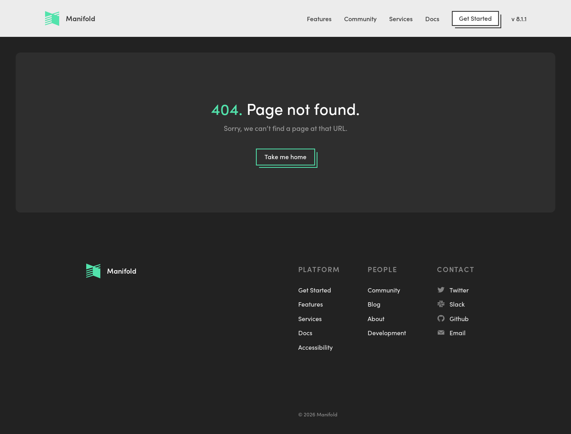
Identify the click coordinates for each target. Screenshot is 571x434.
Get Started (475, 18)
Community (360, 18)
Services (401, 18)
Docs (432, 18)
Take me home (285, 156)
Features (319, 18)
